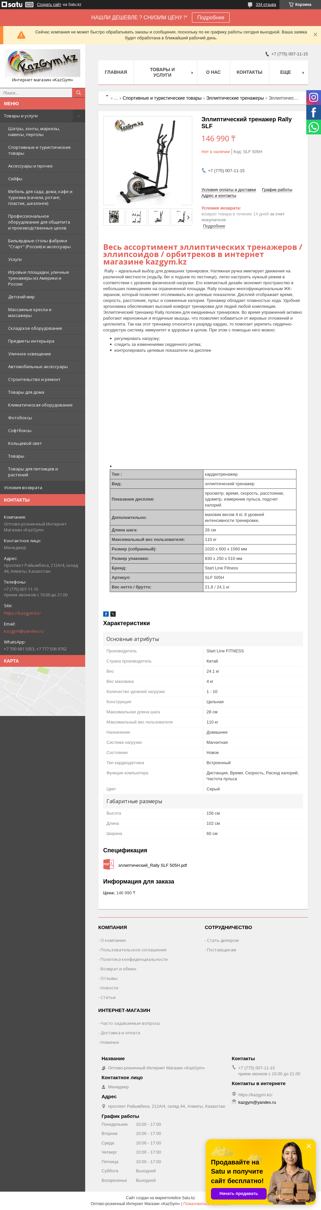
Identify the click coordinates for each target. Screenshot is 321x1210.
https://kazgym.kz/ (22, 613)
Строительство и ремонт (34, 379)
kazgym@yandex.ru (24, 631)
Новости (109, 988)
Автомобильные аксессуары (38, 366)
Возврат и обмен (118, 969)
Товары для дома (26, 392)
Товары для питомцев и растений (33, 472)
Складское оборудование (35, 328)
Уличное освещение (29, 354)
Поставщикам (221, 950)
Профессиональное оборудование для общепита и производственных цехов (39, 222)
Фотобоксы (20, 418)
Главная (116, 72)
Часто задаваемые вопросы (130, 1023)
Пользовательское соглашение (134, 950)
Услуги (15, 259)
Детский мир (21, 297)
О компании (113, 940)
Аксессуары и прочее (30, 166)
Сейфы (15, 179)
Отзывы (109, 978)
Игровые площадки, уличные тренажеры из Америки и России (38, 278)
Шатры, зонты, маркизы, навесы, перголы (34, 131)
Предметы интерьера (31, 341)
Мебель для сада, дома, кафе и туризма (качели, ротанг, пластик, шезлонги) (40, 197)
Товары (16, 456)
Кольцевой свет (25, 443)
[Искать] (78, 93)
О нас (213, 72)
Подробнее (210, 17)
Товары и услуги (21, 116)
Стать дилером (223, 940)
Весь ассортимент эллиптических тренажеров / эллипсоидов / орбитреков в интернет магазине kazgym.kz (202, 254)
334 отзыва (266, 4)
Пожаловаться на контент (206, 1203)
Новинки (110, 1042)
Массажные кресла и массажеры (29, 312)
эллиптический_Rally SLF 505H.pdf (152, 865)
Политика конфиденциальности (134, 959)
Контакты (249, 72)
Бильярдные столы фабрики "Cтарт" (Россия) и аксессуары (39, 243)
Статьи (108, 997)
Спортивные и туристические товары (39, 150)
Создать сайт (49, 4)
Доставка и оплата (120, 1033)
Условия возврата (23, 487)
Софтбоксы (19, 430)
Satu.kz (188, 1198)
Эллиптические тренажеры (235, 98)
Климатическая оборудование (40, 405)
